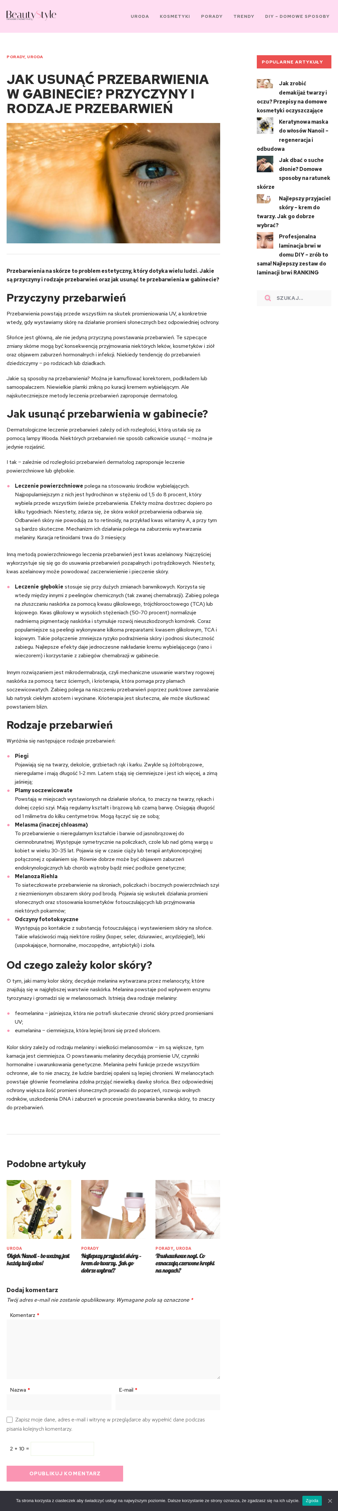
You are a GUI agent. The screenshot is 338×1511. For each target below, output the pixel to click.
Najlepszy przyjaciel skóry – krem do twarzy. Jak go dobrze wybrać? (111, 1259)
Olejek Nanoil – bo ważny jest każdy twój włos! (38, 1255)
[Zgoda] (329, 1500)
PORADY (16, 55)
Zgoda (312, 1500)
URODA (35, 55)
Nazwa (20, 1386)
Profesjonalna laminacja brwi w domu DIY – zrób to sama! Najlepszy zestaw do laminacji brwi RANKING (292, 245)
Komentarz (24, 1311)
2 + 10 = (20, 1445)
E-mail (128, 1386)
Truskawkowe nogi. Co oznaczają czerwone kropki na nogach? (184, 1259)
